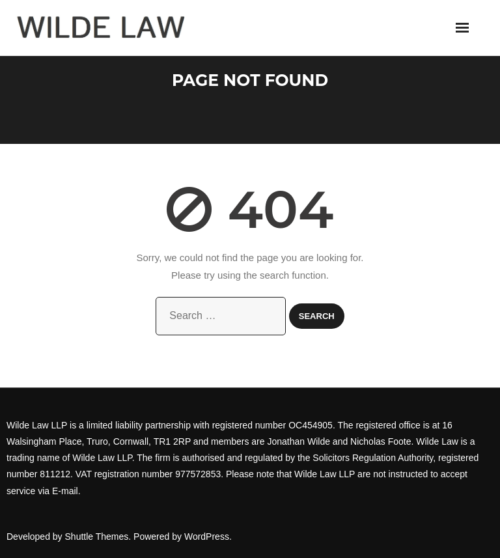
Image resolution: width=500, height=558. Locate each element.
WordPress (206, 536)
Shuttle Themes (97, 536)
